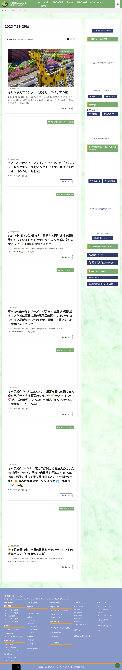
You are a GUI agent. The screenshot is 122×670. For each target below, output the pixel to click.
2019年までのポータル (105, 626)
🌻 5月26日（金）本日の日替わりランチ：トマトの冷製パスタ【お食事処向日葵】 (40, 551)
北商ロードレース (56, 614)
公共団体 (77, 609)
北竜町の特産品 (57, 2)
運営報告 (100, 612)
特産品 (29, 617)
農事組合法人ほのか (66, 194)
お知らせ (77, 630)
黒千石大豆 (31, 624)
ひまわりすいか (33, 629)
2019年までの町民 (34, 613)
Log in (99, 630)
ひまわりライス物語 (11, 613)
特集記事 (7, 626)
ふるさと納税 (54, 643)
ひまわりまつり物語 (11, 610)
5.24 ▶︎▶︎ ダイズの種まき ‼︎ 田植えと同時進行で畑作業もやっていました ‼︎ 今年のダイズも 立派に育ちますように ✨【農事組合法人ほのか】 (40, 240)
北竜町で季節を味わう (12, 647)
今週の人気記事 (102, 620)
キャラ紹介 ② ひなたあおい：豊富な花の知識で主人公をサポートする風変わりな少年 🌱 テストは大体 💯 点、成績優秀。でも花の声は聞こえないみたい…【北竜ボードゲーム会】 (41, 398)
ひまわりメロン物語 (11, 622)
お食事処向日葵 (67, 508)
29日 (25, 10)
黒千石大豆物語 (10, 616)
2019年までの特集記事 (12, 629)
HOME (5, 10)
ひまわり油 (31, 632)
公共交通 (30, 644)
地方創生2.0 (8, 654)
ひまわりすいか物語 (11, 619)
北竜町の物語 (82, 2)
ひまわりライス (33, 621)
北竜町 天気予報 (92, 110)
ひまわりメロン (33, 626)
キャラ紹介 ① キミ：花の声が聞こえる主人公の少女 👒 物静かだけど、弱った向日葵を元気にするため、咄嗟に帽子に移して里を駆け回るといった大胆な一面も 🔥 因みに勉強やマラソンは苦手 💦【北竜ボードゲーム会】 (41, 477)
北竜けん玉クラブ (66, 270)
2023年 (13, 10)
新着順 (9, 39)
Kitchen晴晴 (54, 636)
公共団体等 (78, 612)
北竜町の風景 (68, 51)
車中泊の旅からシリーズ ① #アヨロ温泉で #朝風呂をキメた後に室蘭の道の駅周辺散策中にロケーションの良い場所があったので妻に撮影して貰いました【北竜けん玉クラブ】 (40, 318)
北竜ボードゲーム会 (66, 350)
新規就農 (31, 640)
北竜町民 (30, 607)
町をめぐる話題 (32, 648)
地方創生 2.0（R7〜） (98, 2)
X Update (100, 623)
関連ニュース (55, 618)
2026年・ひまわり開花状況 (14, 637)
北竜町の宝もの (9, 641)
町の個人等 (78, 621)
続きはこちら (66, 108)
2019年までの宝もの (12, 650)
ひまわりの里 (43, 2)
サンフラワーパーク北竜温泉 (60, 628)
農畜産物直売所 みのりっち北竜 (62, 122)
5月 (20, 10)
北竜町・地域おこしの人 (13, 660)
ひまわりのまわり (11, 657)
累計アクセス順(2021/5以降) (23, 39)
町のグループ (78, 618)
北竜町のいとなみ (80, 624)
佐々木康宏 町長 (79, 606)
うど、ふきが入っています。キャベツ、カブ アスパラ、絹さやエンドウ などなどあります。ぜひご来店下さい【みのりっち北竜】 (41, 167)
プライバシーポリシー (104, 615)
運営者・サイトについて (105, 606)
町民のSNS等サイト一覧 (82, 636)
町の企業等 (78, 615)
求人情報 (70, 2)
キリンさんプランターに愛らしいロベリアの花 (38, 92)
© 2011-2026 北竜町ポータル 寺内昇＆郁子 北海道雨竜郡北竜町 (61, 667)
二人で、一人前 (102, 609)
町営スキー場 (54, 622)
